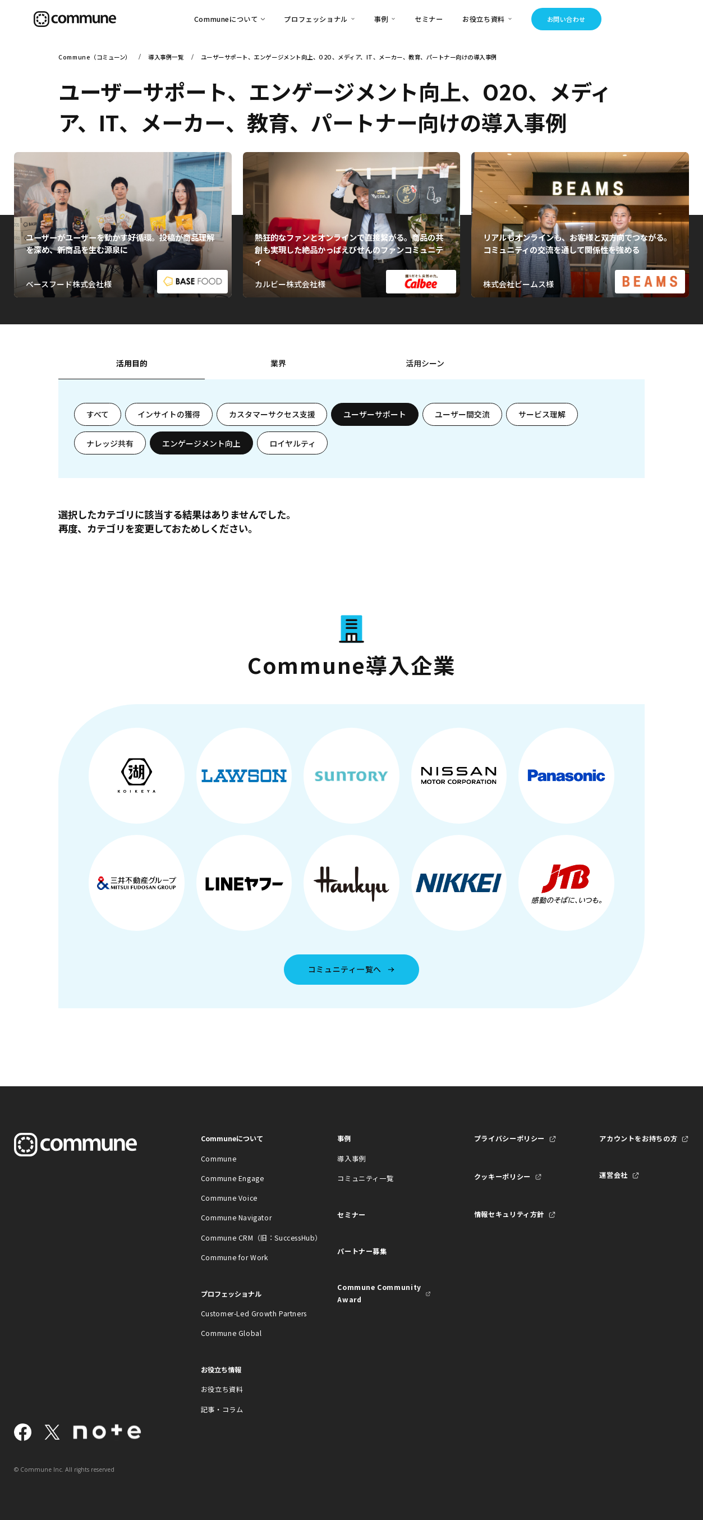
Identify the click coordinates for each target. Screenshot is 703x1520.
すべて (97, 414)
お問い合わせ (566, 19)
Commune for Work (234, 1257)
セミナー (429, 19)
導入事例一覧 (165, 57)
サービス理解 (542, 414)
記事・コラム (222, 1409)
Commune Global (231, 1333)
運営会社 (613, 1175)
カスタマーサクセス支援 (272, 414)
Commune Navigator (236, 1218)
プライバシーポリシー (509, 1138)
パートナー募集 (362, 1251)
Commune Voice (229, 1198)
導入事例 (351, 1159)
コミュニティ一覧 (365, 1178)
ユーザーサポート (374, 414)
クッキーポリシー (502, 1177)
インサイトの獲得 (168, 414)
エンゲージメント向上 (201, 443)
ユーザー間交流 (462, 414)
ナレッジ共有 (110, 443)
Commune (218, 1159)
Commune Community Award (379, 1293)
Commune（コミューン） (94, 57)
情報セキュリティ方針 (509, 1214)
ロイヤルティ (292, 443)
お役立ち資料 (222, 1389)
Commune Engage (232, 1178)
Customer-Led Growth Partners (248, 1313)
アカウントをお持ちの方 (638, 1138)
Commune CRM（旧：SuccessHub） (248, 1238)
